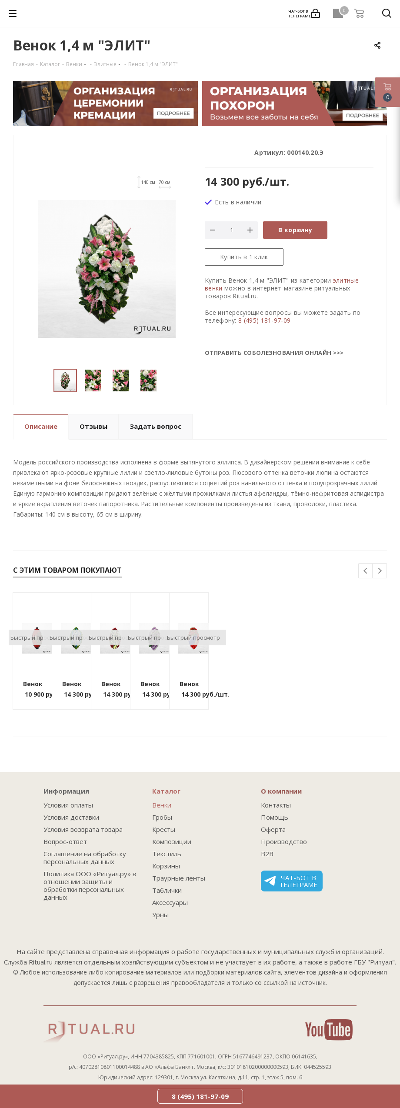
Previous (366, 571)
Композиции (171, 841)
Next (380, 571)
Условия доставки (71, 817)
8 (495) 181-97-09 (264, 320)
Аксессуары (170, 902)
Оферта (273, 829)
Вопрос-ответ (65, 841)
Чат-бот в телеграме (290, 881)
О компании (281, 791)
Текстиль (166, 853)
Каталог (166, 791)
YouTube (329, 1030)
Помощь (274, 817)
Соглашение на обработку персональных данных (84, 857)
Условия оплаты (68, 805)
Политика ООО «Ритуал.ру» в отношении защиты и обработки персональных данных (89, 885)
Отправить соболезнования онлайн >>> (274, 353)
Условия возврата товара (83, 829)
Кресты (163, 829)
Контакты (276, 805)
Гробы (162, 817)
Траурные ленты (178, 878)
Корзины (166, 865)
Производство (284, 841)
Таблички (167, 890)
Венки (161, 805)
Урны (160, 914)
